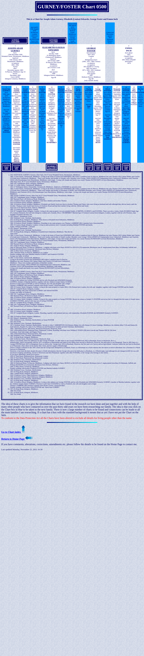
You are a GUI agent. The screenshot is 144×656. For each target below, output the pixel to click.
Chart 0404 (117, 167)
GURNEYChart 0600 (15, 40)
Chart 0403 (98, 167)
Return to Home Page (17, 439)
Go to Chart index (13, 432)
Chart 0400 (52, 167)
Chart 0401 (126, 167)
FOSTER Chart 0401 (16, 167)
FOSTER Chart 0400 (6, 167)
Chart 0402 (88, 167)
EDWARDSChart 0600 (53, 40)
